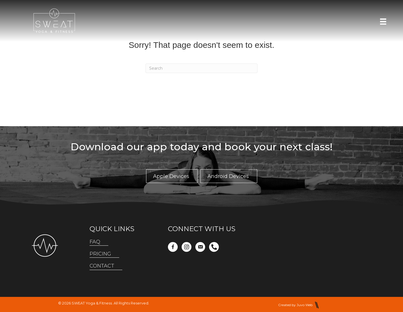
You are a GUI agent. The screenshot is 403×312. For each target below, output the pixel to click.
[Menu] (383, 21)
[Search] (201, 68)
